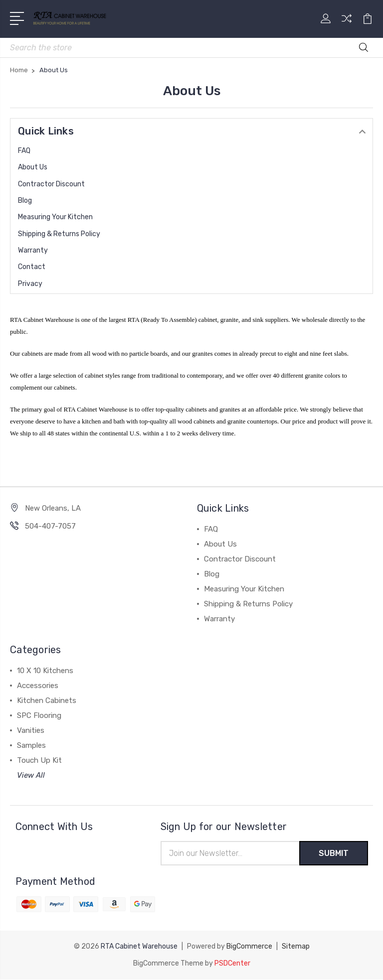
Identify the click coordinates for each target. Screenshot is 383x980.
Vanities (30, 730)
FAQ (24, 150)
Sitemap (296, 947)
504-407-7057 (50, 526)
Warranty (33, 250)
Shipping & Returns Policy (59, 234)
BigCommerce (249, 947)
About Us (32, 167)
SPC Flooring (39, 715)
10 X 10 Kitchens (45, 670)
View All (31, 775)
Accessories (37, 685)
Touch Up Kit (39, 760)
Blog (25, 200)
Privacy (30, 284)
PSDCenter (232, 964)
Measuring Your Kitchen (55, 217)
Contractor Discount (51, 184)
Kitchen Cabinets (46, 700)
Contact (31, 267)
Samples (31, 745)
